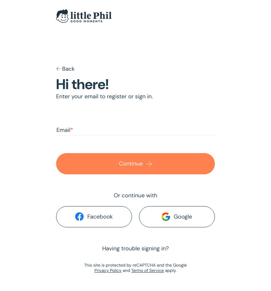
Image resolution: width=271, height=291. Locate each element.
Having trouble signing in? (135, 248)
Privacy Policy (108, 270)
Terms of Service (147, 270)
